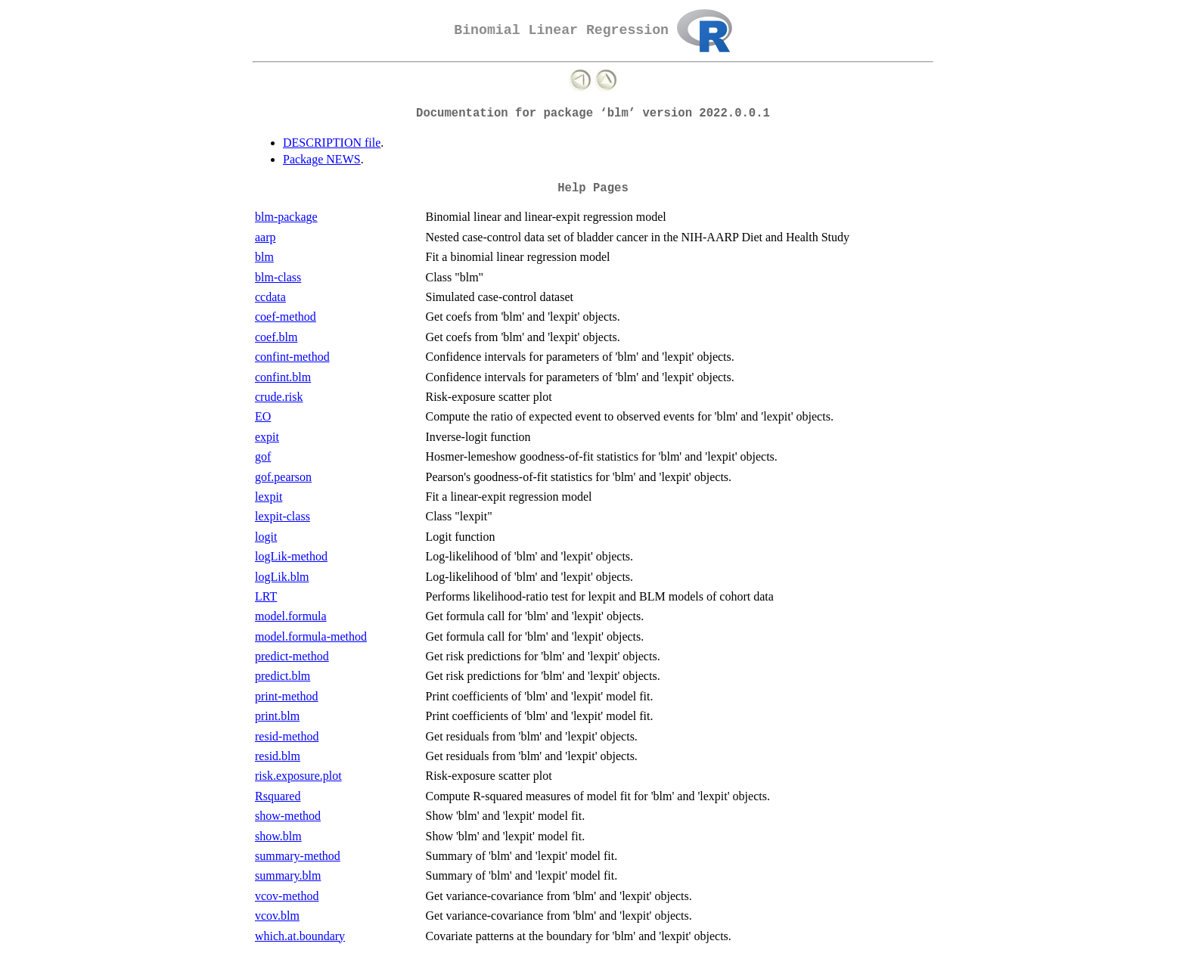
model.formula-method (311, 636)
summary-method (297, 855)
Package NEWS (322, 159)
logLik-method (291, 556)
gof (263, 456)
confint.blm (283, 377)
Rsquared (277, 796)
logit (266, 536)
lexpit (268, 496)
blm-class (278, 277)
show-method (288, 815)
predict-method (292, 656)
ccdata (270, 296)
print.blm (277, 715)
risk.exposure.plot (298, 775)
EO (263, 416)
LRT (266, 596)
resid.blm (277, 756)
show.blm (278, 836)
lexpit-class (282, 516)
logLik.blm (282, 576)
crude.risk (279, 396)
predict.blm (282, 675)
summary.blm (288, 875)
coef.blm (276, 337)
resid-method (286, 736)
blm (264, 256)
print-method (286, 696)
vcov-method (286, 895)
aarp (265, 237)
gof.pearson (283, 476)
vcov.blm (277, 915)
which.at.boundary (300, 936)
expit (267, 436)
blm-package (286, 216)
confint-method (292, 356)
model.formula (291, 616)
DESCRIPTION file (331, 142)
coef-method (285, 316)
